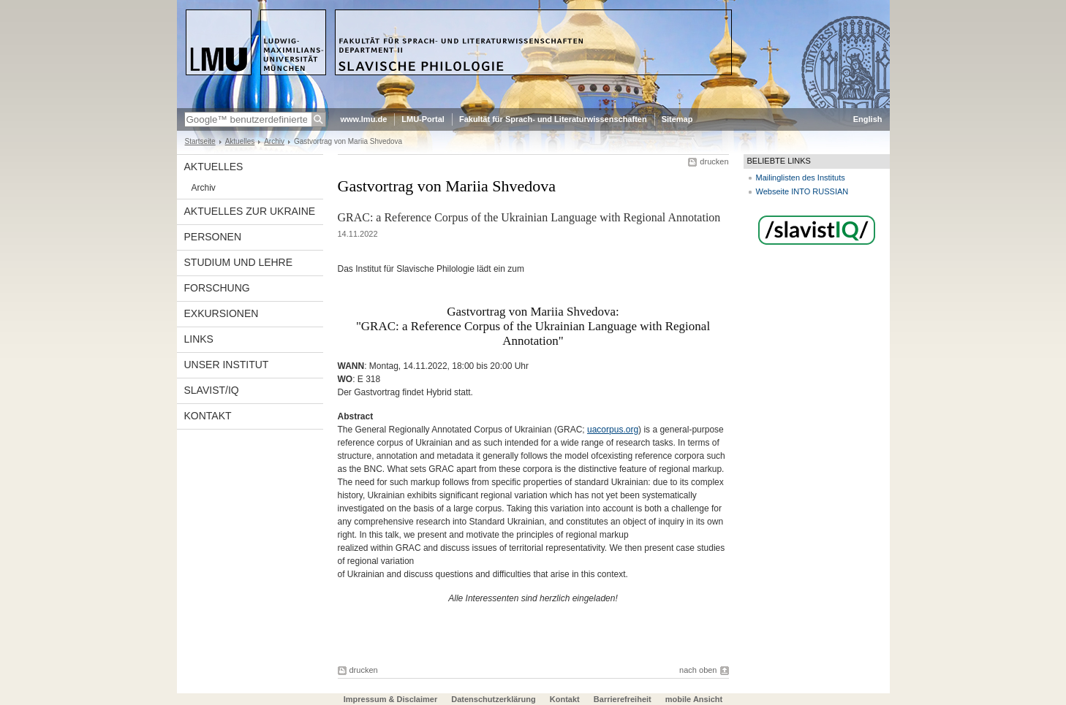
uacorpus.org (612, 429)
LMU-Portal (423, 119)
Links (198, 339)
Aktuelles (240, 141)
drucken (714, 161)
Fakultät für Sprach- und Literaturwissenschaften (553, 119)
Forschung (217, 288)
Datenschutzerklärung (493, 699)
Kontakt (208, 416)
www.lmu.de (364, 119)
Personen (213, 237)
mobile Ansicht (693, 699)
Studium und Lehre (238, 262)
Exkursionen (221, 313)
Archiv (274, 141)
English (867, 119)
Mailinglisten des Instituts (800, 177)
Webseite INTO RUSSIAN (802, 191)
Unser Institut (226, 364)
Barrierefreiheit (624, 699)
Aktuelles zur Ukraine (250, 211)
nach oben (698, 670)
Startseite (200, 141)
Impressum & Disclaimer (390, 699)
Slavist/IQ (211, 390)
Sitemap (677, 119)
